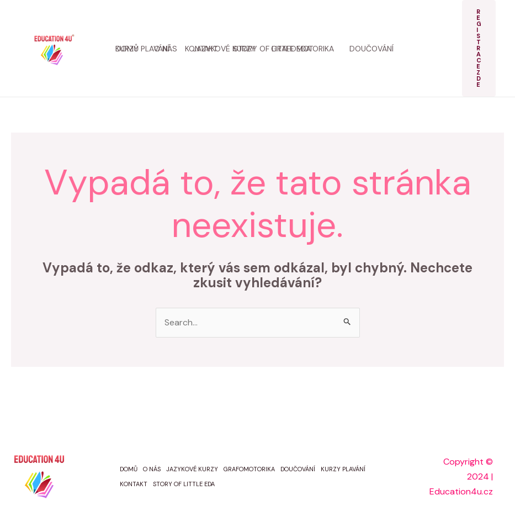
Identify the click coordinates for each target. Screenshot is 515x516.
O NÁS (152, 469)
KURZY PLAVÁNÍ (343, 469)
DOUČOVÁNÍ (297, 469)
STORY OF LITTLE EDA (184, 484)
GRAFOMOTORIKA (249, 469)
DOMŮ (128, 469)
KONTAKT (133, 484)
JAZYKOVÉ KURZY (192, 469)
